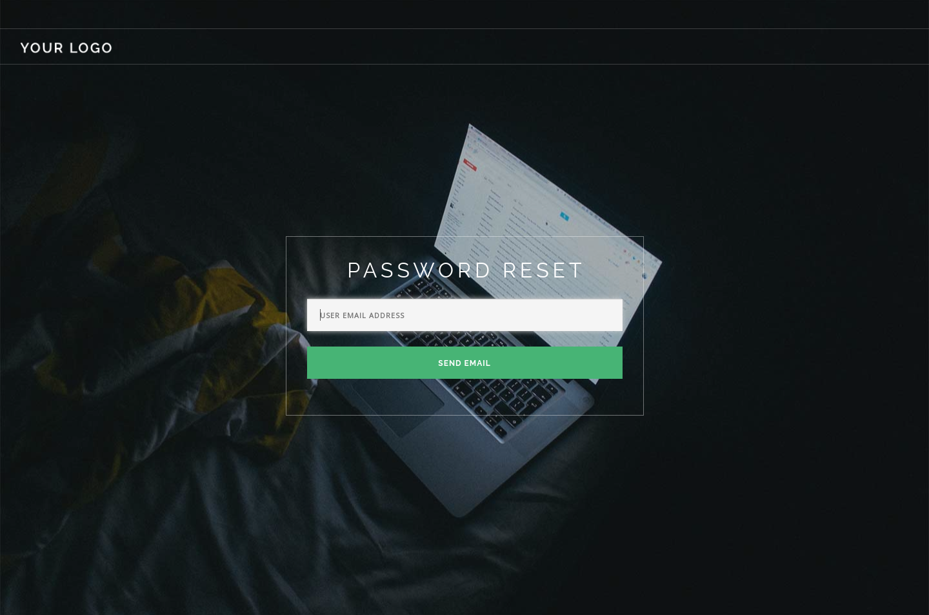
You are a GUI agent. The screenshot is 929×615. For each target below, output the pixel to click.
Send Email (464, 363)
